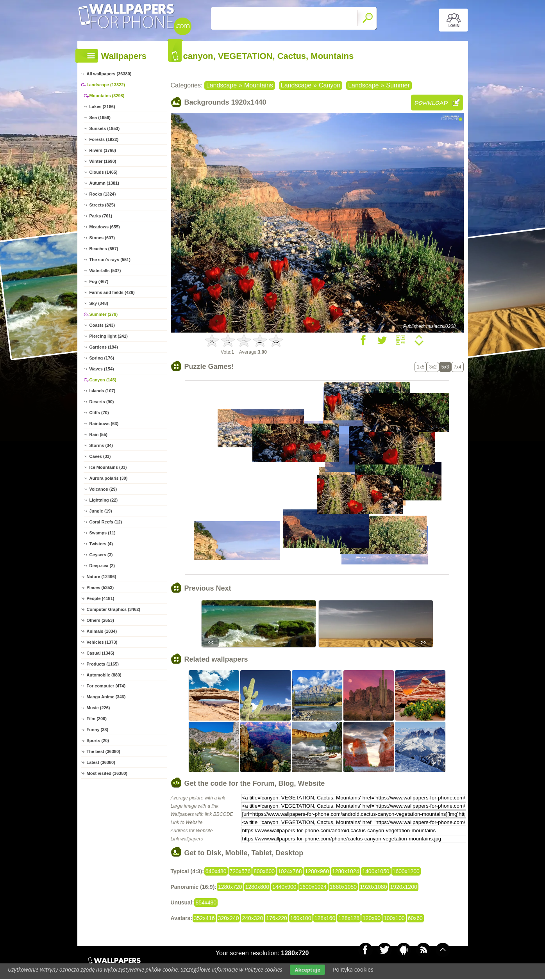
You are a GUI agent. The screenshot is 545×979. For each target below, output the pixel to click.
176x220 (276, 918)
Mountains (258, 85)
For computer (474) (106, 686)
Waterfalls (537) (105, 270)
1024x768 (290, 871)
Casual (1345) (100, 653)
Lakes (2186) (102, 106)
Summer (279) (103, 314)
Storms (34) (101, 445)
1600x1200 (406, 871)
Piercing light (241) (108, 336)
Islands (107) (102, 390)
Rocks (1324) (102, 194)
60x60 (415, 918)
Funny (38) (98, 729)
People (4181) (100, 598)
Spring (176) (101, 358)
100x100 (394, 918)
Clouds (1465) (103, 172)
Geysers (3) (101, 554)
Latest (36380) (101, 762)
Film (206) (97, 718)
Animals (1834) (102, 631)
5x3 (445, 367)
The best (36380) (103, 751)
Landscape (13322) (106, 84)
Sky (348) (98, 303)
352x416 (204, 918)
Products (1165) (103, 664)
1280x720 (230, 887)
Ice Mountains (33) (108, 467)
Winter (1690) (102, 161)
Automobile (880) (104, 675)
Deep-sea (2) (102, 565)
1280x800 (257, 887)
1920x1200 (403, 887)
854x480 (205, 902)
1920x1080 (373, 887)
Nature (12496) (101, 576)
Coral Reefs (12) (105, 522)
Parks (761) (101, 216)
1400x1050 (375, 871)
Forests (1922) (104, 139)
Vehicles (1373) (102, 642)
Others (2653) (100, 620)
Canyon (329, 85)
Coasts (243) (102, 325)
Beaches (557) (103, 248)
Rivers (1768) (102, 150)
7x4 (457, 367)
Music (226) (98, 707)
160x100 (300, 918)
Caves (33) (100, 456)
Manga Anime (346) (106, 696)
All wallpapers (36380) (109, 73)
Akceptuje (307, 969)
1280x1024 (345, 871)
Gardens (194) (103, 347)
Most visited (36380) (107, 773)
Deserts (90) (101, 401)
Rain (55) (98, 434)
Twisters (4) (101, 543)
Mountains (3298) (107, 95)
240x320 (252, 918)
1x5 (420, 367)
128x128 (348, 918)
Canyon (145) (102, 379)
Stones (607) (102, 237)
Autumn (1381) (104, 183)
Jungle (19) (100, 511)
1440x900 (284, 887)
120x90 (372, 918)
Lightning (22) (103, 500)
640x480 (216, 871)
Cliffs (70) (99, 412)
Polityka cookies (353, 969)
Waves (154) (101, 369)
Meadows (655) (104, 226)
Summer (397, 85)
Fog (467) (99, 281)
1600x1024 (313, 887)
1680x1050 (343, 887)
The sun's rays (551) (109, 259)
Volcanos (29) (103, 489)
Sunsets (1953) (104, 128)
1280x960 (317, 871)
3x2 (432, 367)
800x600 (264, 871)
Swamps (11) (102, 532)
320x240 (228, 918)
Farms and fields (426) (112, 292)
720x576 (240, 871)
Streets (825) (102, 205)
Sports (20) (98, 740)
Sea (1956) (100, 117)
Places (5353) (100, 587)
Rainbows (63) (104, 423)
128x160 (325, 918)
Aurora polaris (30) (108, 478)
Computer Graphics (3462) (114, 609)
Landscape (221, 85)
